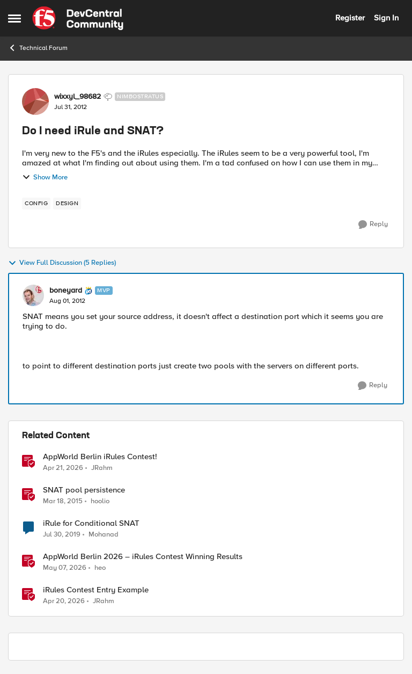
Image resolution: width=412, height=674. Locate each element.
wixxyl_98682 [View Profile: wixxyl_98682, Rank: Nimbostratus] (77, 96)
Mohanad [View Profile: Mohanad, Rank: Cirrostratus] (104, 535)
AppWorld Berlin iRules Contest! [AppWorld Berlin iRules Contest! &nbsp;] (100, 456)
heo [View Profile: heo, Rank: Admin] (100, 568)
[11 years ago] (63, 501)
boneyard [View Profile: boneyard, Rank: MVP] (65, 290)
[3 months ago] (63, 467)
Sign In (386, 18)
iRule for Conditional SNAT (91, 523)
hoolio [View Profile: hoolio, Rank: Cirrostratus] (100, 501)
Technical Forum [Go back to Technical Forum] (38, 48)
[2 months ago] (64, 568)
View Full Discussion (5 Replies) (62, 263)
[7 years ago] (61, 535)
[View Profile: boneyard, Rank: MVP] (33, 295)
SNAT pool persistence (84, 490)
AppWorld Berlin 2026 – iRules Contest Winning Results (142, 556)
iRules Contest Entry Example (96, 590)
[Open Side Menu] (14, 18)
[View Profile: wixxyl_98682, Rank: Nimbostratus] (35, 101)
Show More (45, 177)
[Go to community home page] (78, 18)
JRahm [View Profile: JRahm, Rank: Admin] (102, 467)
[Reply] (373, 224)
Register (350, 18)
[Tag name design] (67, 203)
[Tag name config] (36, 203)
